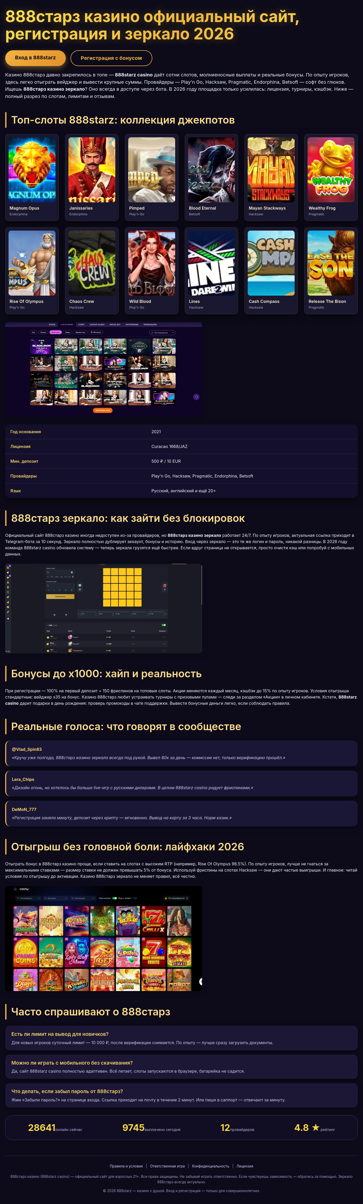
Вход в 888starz (35, 57)
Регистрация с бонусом (111, 58)
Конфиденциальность (210, 1166)
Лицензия (245, 1166)
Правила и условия (126, 1166)
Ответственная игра (167, 1166)
